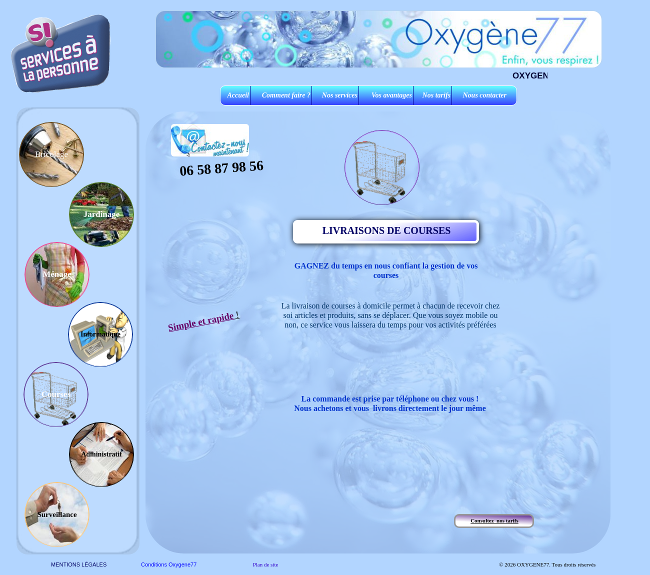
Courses (56, 394)
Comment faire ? (286, 95)
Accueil (238, 95)
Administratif (101, 454)
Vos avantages (392, 95)
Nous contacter (485, 95)
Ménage (57, 274)
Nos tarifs (436, 95)
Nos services (340, 95)
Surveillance (56, 514)
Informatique (100, 334)
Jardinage (102, 214)
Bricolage (51, 154)
